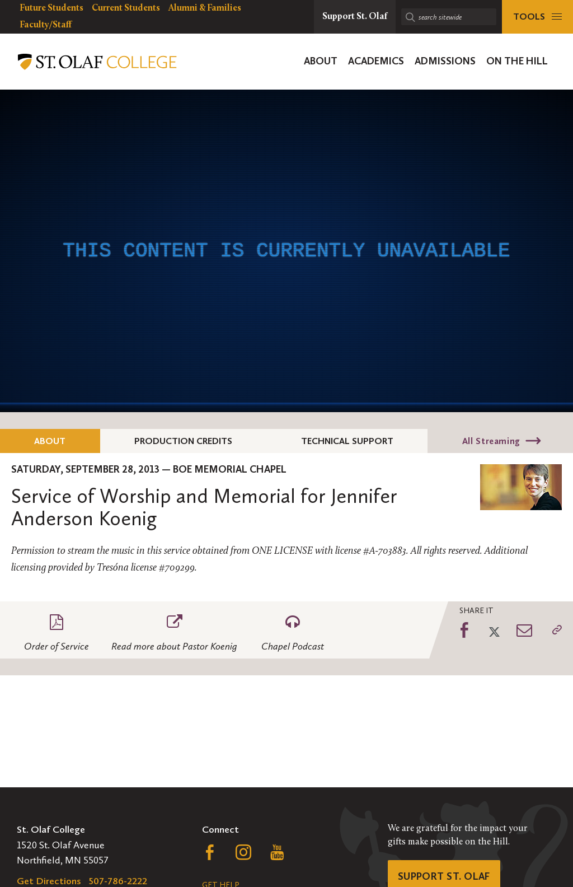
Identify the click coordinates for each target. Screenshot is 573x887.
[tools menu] (537, 17)
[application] (286, 251)
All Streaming (491, 441)
